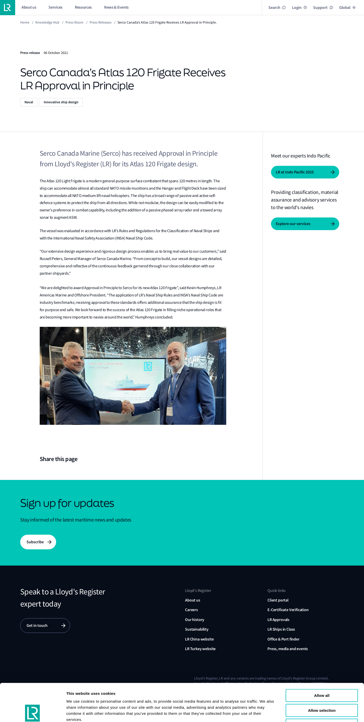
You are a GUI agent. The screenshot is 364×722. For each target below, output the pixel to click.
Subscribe (35, 542)
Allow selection (321, 675)
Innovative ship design (61, 102)
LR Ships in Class (281, 629)
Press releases (100, 22)
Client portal (277, 600)
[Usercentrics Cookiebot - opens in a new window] (33, 712)
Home (24, 22)
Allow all (322, 660)
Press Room (74, 22)
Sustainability (197, 629)
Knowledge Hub (47, 22)
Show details (310, 712)
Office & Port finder (283, 639)
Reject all (321, 690)
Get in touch (37, 625)
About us (192, 600)
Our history (194, 619)
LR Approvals (278, 619)
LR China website (199, 639)
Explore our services (293, 223)
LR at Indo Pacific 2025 (295, 172)
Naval (29, 102)
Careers (191, 609)
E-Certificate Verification (288, 609)
